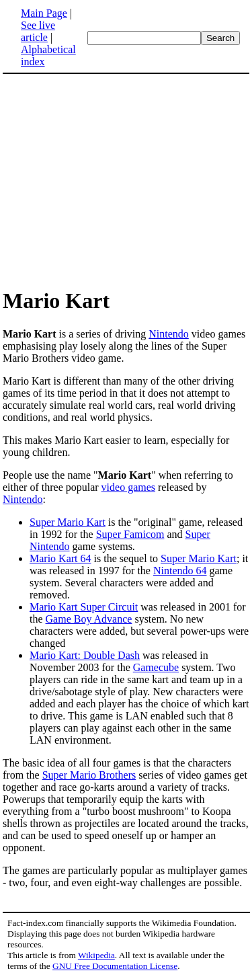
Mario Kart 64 (60, 558)
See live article (38, 31)
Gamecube (156, 667)
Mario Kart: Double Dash (85, 655)
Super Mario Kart (68, 522)
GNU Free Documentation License (114, 966)
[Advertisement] (115, 180)
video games (128, 487)
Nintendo (169, 334)
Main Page (44, 13)
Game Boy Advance (89, 619)
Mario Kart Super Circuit (84, 607)
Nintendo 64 (180, 570)
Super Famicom (130, 534)
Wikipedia (96, 955)
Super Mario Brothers (89, 775)
